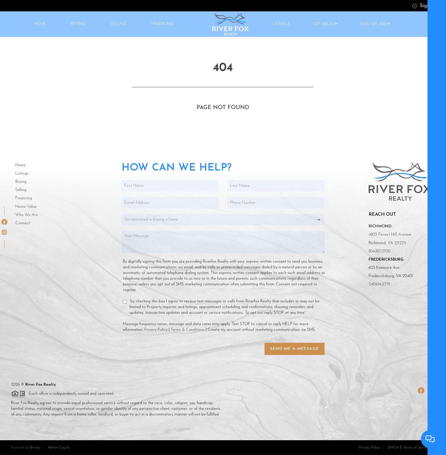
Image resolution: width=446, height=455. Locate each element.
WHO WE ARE (375, 24)
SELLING (118, 24)
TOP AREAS (325, 24)
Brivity (35, 447)
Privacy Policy (156, 330)
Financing (23, 198)
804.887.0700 (379, 251)
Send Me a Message (294, 349)
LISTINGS (281, 24)
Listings (21, 173)
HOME (40, 24)
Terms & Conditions (188, 330)
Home (20, 165)
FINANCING (162, 24)
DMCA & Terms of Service (408, 447)
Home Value (25, 207)
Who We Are (26, 215)
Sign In (423, 6)
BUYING (78, 24)
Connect (22, 223)
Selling (20, 190)
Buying (20, 182)
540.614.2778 (379, 284)
